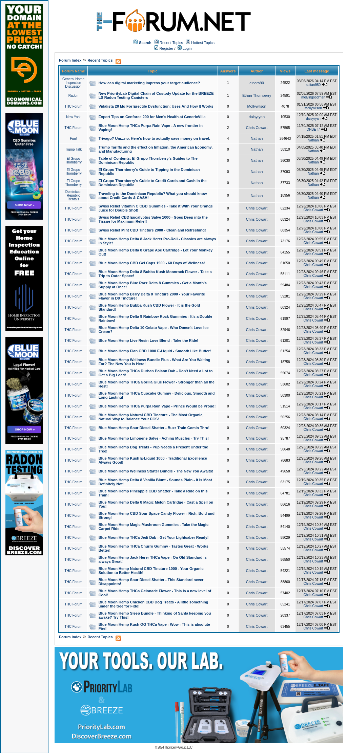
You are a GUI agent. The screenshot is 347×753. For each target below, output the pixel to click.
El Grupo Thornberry (73, 160)
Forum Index (70, 60)
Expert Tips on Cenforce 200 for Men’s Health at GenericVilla (152, 117)
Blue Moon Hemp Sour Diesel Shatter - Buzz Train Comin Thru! (154, 428)
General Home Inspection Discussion (73, 82)
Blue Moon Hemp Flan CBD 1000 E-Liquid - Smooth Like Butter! (155, 351)
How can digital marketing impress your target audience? (149, 83)
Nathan (257, 138)
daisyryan (257, 117)
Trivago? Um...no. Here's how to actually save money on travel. (154, 138)
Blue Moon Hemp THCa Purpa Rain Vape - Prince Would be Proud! (157, 406)
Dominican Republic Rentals (73, 195)
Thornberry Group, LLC (178, 747)
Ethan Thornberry (256, 95)
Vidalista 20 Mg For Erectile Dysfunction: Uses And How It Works (156, 106)
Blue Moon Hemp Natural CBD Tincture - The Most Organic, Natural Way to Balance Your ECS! (151, 417)
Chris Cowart (257, 128)
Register (163, 48)
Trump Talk (73, 149)
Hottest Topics (203, 43)
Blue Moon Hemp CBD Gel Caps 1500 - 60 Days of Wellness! (152, 263)
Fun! (73, 138)
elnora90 (256, 83)
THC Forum (73, 106)
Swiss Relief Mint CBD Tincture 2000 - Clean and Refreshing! (152, 230)
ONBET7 (313, 129)
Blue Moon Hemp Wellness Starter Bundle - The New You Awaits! (156, 471)
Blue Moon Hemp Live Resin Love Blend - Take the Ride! (148, 340)
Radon (73, 95)
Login (185, 48)
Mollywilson (256, 106)
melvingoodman (313, 97)
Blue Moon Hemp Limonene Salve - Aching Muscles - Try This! (154, 438)
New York (73, 117)
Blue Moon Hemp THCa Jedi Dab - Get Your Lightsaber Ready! (154, 537)
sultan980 (313, 85)
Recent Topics (171, 43)
